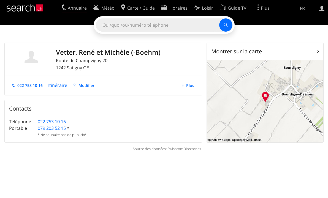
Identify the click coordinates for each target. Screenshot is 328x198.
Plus (190, 85)
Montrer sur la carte (236, 51)
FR (302, 8)
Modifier (86, 85)
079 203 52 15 (52, 128)
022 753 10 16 (30, 85)
